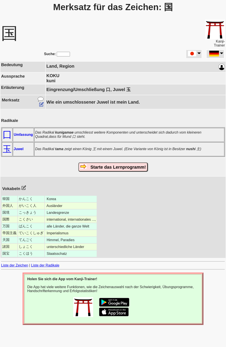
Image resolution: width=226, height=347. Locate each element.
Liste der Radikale (45, 265)
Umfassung (23, 134)
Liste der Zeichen (14, 265)
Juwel (18, 149)
